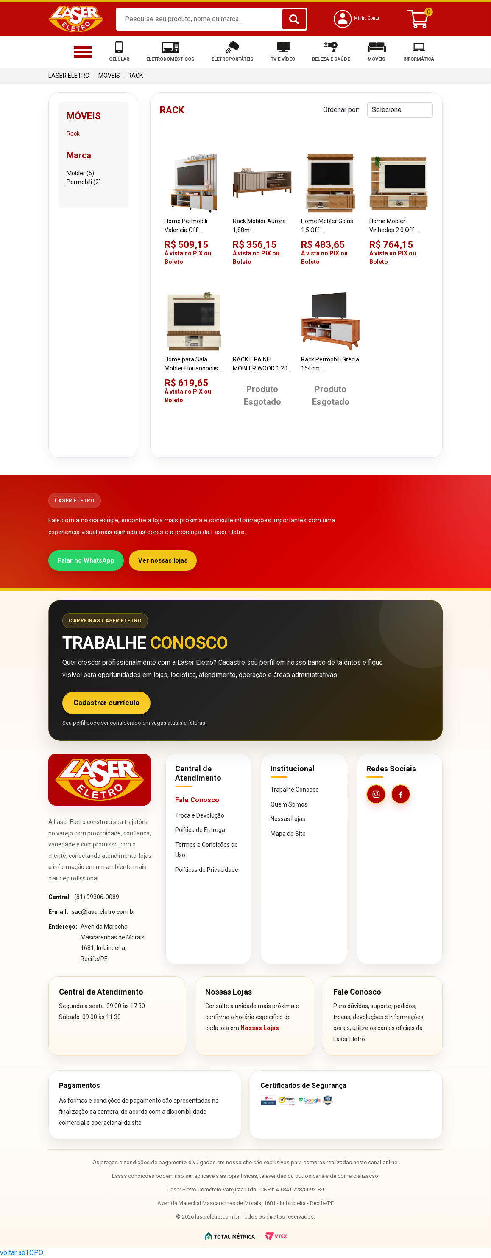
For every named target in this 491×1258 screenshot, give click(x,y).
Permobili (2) (84, 182)
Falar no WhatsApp (86, 560)
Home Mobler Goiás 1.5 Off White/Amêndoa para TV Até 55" (330, 226)
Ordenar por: (341, 110)
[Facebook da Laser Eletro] (400, 794)
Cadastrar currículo (106, 702)
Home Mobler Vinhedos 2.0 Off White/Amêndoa (391, 226)
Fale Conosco (197, 800)
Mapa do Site (288, 833)
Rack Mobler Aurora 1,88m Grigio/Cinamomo (259, 226)
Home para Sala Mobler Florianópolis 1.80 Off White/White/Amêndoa (194, 364)
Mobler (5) (80, 173)
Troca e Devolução (199, 815)
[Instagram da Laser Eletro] (376, 794)
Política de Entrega (200, 830)
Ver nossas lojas (162, 560)
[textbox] (211, 19)
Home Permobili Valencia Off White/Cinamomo (188, 226)
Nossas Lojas (288, 818)
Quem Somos (289, 804)
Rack (135, 75)
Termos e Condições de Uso (206, 850)
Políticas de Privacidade (206, 869)
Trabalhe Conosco (295, 789)
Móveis (109, 75)
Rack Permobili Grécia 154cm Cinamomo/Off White (330, 364)
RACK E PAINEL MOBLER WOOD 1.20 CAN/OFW (260, 364)
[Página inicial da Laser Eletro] (99, 780)
